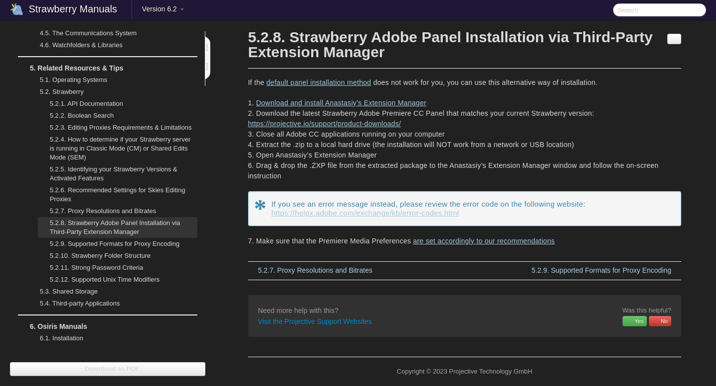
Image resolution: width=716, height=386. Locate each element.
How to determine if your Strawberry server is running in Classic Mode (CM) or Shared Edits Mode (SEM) (120, 148)
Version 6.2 (163, 9)
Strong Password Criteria (96, 267)
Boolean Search (82, 115)
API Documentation (86, 103)
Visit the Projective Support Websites (315, 321)
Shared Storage (62, 292)
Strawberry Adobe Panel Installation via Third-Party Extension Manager (115, 227)
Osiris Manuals (52, 326)
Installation (61, 338)
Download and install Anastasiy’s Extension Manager (341, 103)
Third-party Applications (74, 303)
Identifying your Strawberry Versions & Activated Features (114, 173)
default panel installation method (319, 82)
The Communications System (88, 33)
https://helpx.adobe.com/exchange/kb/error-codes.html (365, 213)
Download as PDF (107, 369)
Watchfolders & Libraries (81, 45)
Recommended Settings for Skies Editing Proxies (117, 194)
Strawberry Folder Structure (100, 255)
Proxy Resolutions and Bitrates (103, 211)
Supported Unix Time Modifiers (105, 279)
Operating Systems (67, 80)
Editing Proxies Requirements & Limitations (120, 127)
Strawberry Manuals (73, 8)
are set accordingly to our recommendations (484, 241)
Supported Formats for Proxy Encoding (114, 243)
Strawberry (56, 92)
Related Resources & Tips (70, 68)
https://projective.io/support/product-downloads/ (324, 124)
